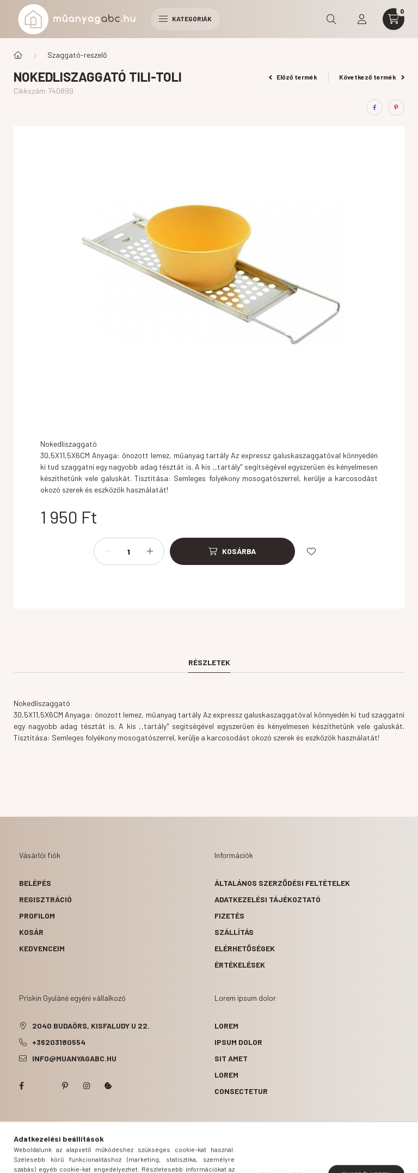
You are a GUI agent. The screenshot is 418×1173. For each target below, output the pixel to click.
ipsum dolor (238, 1042)
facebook (21, 1086)
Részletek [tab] (209, 662)
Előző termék (293, 77)
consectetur (241, 1091)
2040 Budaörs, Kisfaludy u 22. (91, 1025)
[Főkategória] (18, 55)
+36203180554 (58, 1042)
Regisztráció (45, 899)
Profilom (37, 915)
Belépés (35, 883)
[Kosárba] (232, 551)
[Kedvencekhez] (311, 551)
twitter (43, 1086)
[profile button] (362, 19)
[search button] (331, 19)
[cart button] (393, 19)
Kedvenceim (42, 948)
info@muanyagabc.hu (74, 1058)
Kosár (31, 932)
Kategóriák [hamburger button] (185, 18)
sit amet (231, 1058)
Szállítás (234, 932)
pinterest (65, 1086)
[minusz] (108, 551)
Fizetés (229, 915)
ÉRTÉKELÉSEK (239, 964)
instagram (86, 1086)
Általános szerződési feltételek (282, 883)
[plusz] (150, 551)
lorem (226, 1025)
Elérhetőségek (244, 948)
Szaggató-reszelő (77, 54)
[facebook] (374, 107)
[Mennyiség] (129, 551)
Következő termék (371, 77)
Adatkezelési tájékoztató (267, 899)
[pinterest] (396, 107)
